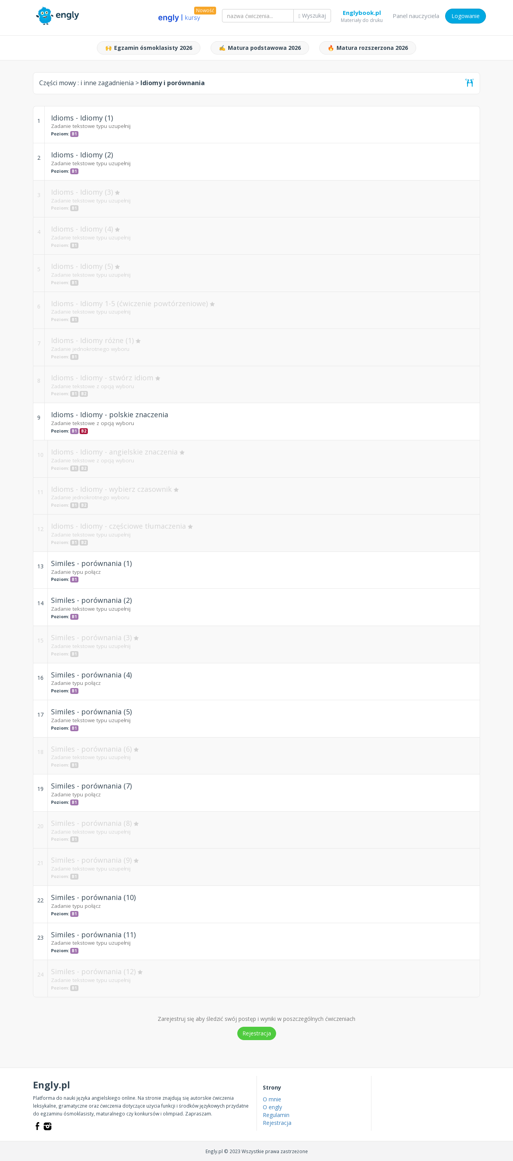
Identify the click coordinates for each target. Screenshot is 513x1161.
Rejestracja (256, 1033)
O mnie (272, 1099)
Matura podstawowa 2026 (260, 48)
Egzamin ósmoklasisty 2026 (148, 48)
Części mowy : (86, 82)
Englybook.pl (362, 14)
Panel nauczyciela (416, 16)
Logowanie (465, 16)
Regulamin (276, 1115)
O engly (272, 1107)
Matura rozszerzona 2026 (367, 48)
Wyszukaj (312, 15)
